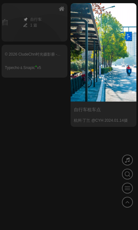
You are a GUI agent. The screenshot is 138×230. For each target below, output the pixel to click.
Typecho (12, 67)
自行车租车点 (87, 109)
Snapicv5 (32, 67)
